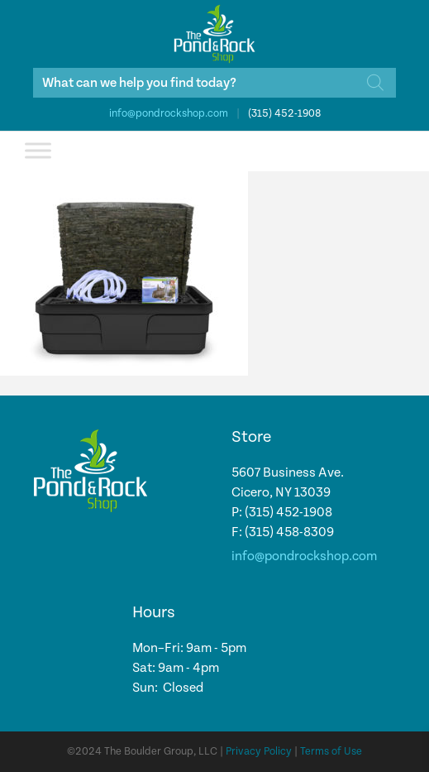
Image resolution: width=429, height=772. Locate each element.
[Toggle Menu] (38, 150)
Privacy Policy (259, 752)
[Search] (375, 83)
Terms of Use (331, 752)
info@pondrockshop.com (168, 114)
